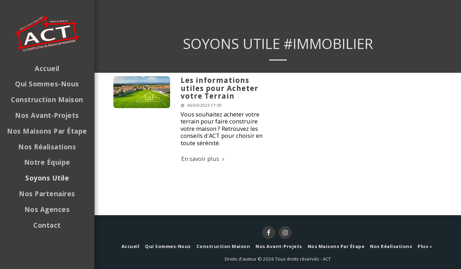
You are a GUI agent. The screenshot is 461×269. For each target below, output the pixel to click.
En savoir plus (203, 159)
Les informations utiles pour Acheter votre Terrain (219, 88)
